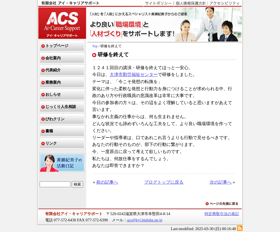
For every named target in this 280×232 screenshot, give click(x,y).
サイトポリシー (158, 3)
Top (95, 46)
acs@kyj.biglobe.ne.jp (144, 220)
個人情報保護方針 (191, 3)
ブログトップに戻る (163, 182)
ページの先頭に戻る (222, 204)
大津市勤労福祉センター (134, 74)
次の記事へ (221, 182)
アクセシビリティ (225, 3)
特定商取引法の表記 (222, 214)
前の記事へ (107, 182)
